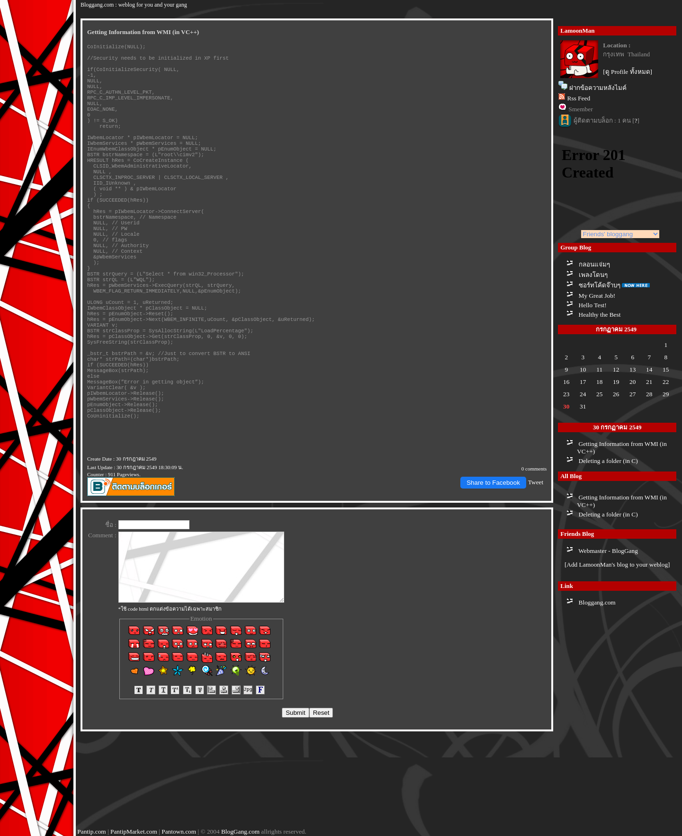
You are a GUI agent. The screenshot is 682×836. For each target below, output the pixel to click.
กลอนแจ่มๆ (594, 262)
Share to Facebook (493, 574)
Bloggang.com (597, 601)
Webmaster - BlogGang (608, 548)
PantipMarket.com (133, 832)
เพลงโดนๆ (593, 272)
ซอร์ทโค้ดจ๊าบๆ (599, 283)
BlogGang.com (240, 832)
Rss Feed (579, 96)
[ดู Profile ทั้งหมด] (627, 70)
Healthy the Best (600, 312)
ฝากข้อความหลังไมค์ (598, 86)
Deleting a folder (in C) (608, 459)
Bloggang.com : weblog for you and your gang (134, 3)
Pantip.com (91, 832)
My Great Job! (597, 293)
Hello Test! (593, 303)
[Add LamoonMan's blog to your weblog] (617, 563)
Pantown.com (179, 832)
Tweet (535, 574)
